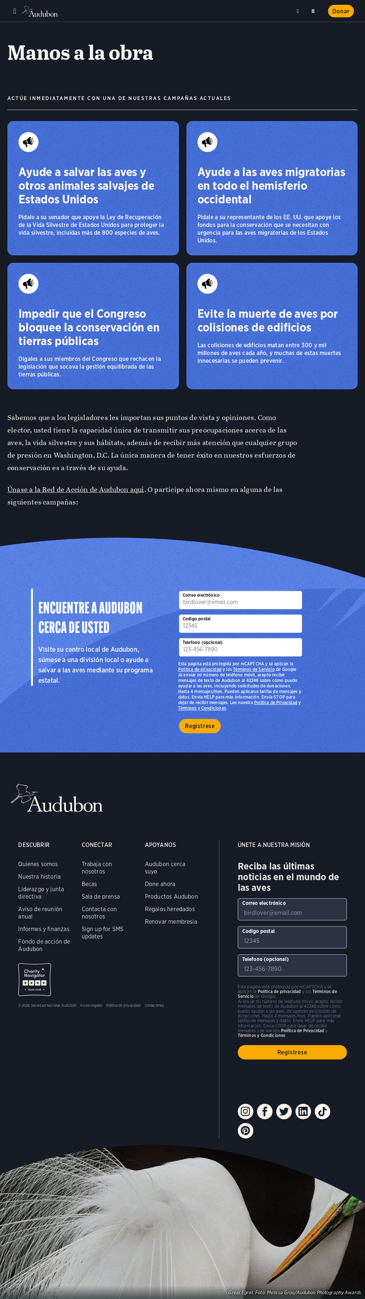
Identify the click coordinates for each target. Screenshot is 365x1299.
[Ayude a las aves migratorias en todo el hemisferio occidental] (272, 188)
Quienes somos (38, 864)
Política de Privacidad (275, 702)
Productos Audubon (171, 896)
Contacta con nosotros (99, 913)
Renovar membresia (171, 921)
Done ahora (160, 884)
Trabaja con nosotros (97, 868)
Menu (14, 11)
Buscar (314, 9)
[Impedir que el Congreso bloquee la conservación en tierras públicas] (93, 326)
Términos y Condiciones (202, 708)
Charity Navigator (34, 979)
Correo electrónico (201, 595)
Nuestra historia (39, 876)
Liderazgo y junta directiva (41, 893)
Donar (341, 11)
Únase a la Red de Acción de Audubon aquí (75, 489)
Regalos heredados (170, 909)
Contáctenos (154, 1005)
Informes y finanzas (43, 929)
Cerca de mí (298, 11)
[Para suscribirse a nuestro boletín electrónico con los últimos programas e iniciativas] (240, 600)
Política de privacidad (200, 669)
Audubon (40, 11)
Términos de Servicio (254, 669)
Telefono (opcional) (203, 642)
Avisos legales (91, 1005)
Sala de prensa (101, 896)
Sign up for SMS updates (103, 933)
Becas (89, 884)
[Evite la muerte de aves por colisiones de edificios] (272, 326)
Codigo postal (196, 618)
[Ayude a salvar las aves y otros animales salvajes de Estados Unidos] (93, 188)
